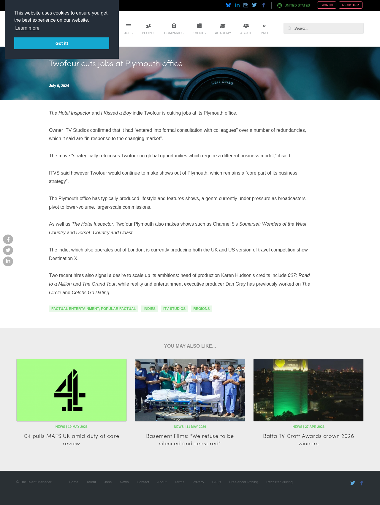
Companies (173, 33)
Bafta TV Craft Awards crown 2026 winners (308, 439)
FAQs (216, 482)
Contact (143, 482)
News (124, 482)
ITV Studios (174, 309)
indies (150, 309)
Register (350, 5)
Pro (264, 33)
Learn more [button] (27, 28)
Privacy (198, 482)
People (148, 33)
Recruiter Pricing (279, 482)
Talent (91, 482)
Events (199, 33)
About (246, 33)
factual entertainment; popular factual (93, 309)
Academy (223, 33)
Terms (179, 482)
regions (201, 309)
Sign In (327, 5)
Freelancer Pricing (243, 482)
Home (73, 482)
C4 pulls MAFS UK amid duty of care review (71, 439)
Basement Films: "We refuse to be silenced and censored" (190, 439)
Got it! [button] (62, 43)
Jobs (128, 33)
